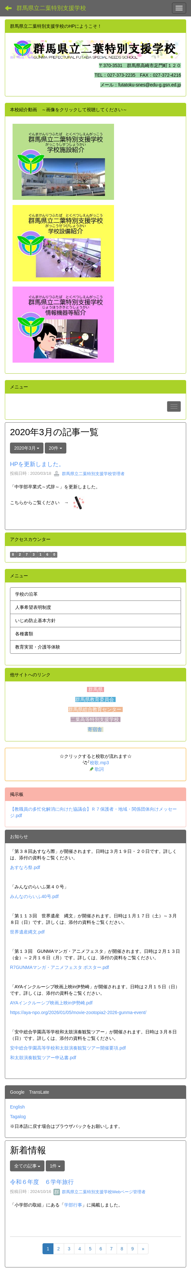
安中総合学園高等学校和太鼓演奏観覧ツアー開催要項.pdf (68, 1047)
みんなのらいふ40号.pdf (34, 896)
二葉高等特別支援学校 (95, 719)
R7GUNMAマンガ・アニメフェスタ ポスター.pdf (59, 967)
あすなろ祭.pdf (25, 867)
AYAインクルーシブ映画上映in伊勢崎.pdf (51, 1002)
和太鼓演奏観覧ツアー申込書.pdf (43, 1057)
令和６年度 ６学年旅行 (42, 1182)
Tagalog (18, 1116)
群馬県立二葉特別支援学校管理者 (89, 473)
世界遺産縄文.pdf (27, 931)
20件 (55, 448)
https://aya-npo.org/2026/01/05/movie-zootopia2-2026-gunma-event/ (78, 1012)
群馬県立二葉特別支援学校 (51, 8)
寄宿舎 (95, 729)
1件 (55, 1165)
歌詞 (99, 769)
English (17, 1106)
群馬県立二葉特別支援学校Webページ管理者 (99, 1191)
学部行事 (73, 1204)
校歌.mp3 (99, 762)
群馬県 (95, 689)
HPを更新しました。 (37, 464)
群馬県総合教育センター (95, 709)
